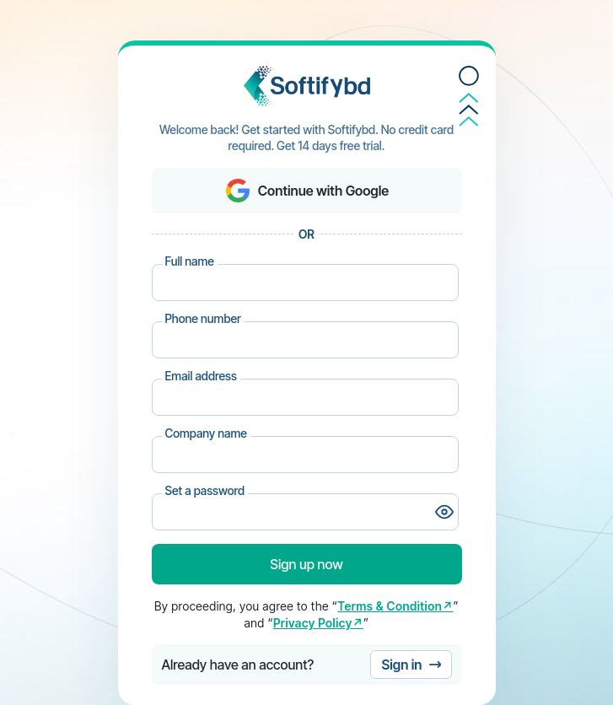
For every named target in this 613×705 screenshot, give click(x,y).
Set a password (205, 490)
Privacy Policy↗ (318, 623)
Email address (201, 376)
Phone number (203, 318)
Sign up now (306, 564)
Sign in (410, 664)
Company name (206, 433)
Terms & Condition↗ (395, 606)
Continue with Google (306, 190)
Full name (189, 261)
